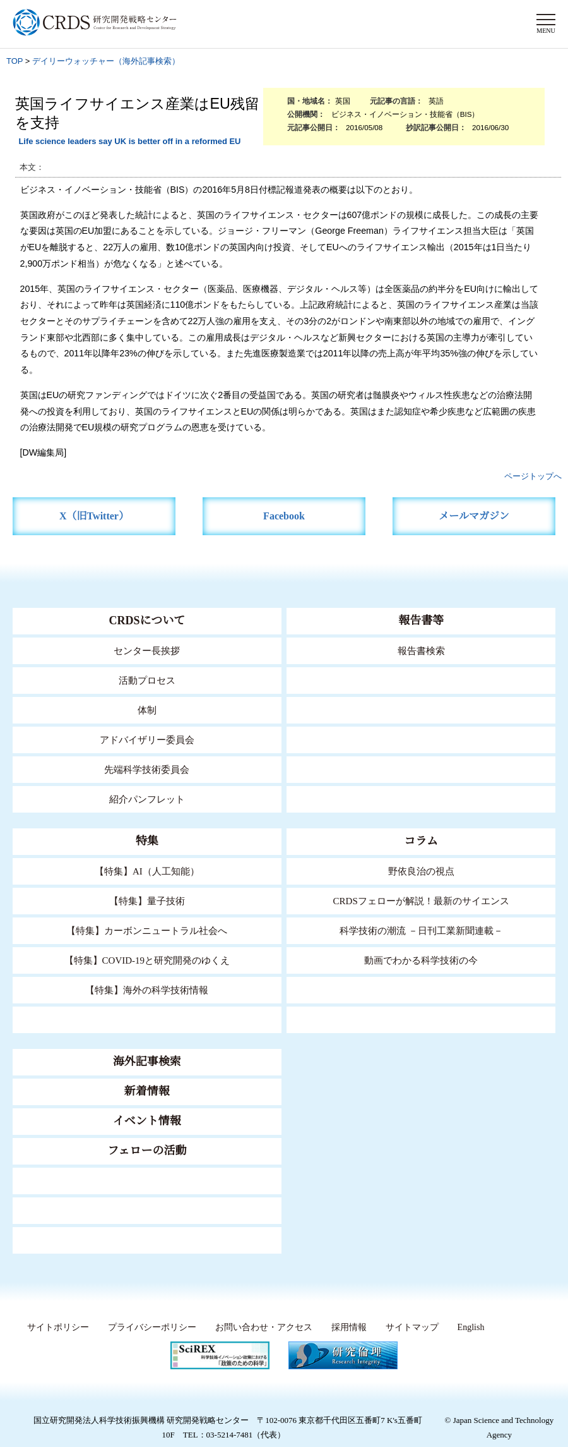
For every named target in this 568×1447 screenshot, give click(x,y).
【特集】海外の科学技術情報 (146, 989)
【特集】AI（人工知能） (146, 871)
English (470, 1327)
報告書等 (421, 620)
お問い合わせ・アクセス (260, 1327)
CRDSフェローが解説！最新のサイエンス (421, 900)
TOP (14, 61)
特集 (147, 841)
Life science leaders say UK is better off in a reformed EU (129, 141)
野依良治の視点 (421, 871)
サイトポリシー (54, 1327)
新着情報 (147, 1091)
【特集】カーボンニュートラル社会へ (146, 930)
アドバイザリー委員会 (147, 739)
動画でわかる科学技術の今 (421, 960)
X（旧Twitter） (94, 516)
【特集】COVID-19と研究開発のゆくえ (147, 960)
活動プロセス (147, 680)
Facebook (284, 516)
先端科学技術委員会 (146, 769)
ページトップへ (533, 476)
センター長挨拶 (147, 650)
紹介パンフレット (146, 799)
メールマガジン (474, 516)
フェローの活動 (146, 1150)
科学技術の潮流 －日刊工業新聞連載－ (421, 930)
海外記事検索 (147, 1061)
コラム (421, 841)
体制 (147, 710)
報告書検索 (421, 650)
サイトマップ (408, 1327)
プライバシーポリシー (148, 1327)
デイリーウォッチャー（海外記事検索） (106, 61)
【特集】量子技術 (147, 900)
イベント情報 (147, 1121)
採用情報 (345, 1327)
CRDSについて (146, 620)
